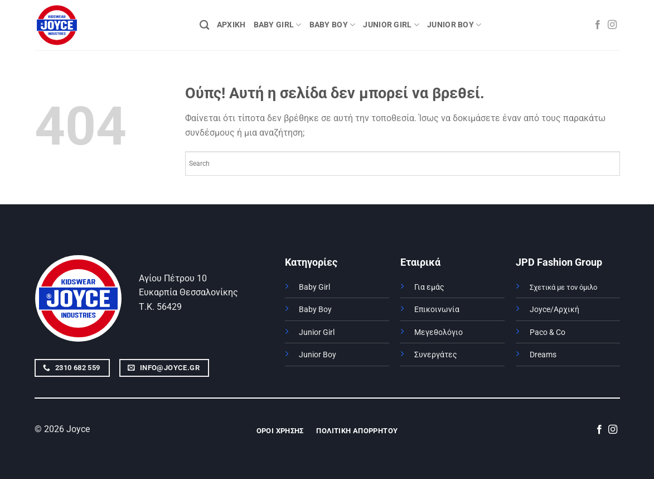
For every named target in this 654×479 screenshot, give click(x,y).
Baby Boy (315, 309)
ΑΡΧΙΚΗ (231, 25)
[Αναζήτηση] (204, 25)
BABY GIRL (278, 25)
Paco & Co (547, 332)
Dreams (543, 355)
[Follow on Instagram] (612, 25)
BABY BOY (332, 25)
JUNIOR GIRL (391, 25)
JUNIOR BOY (454, 25)
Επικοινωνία (436, 309)
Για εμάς (429, 287)
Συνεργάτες (435, 355)
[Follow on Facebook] (597, 25)
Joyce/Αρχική (554, 309)
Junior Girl (317, 332)
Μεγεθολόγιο (438, 332)
